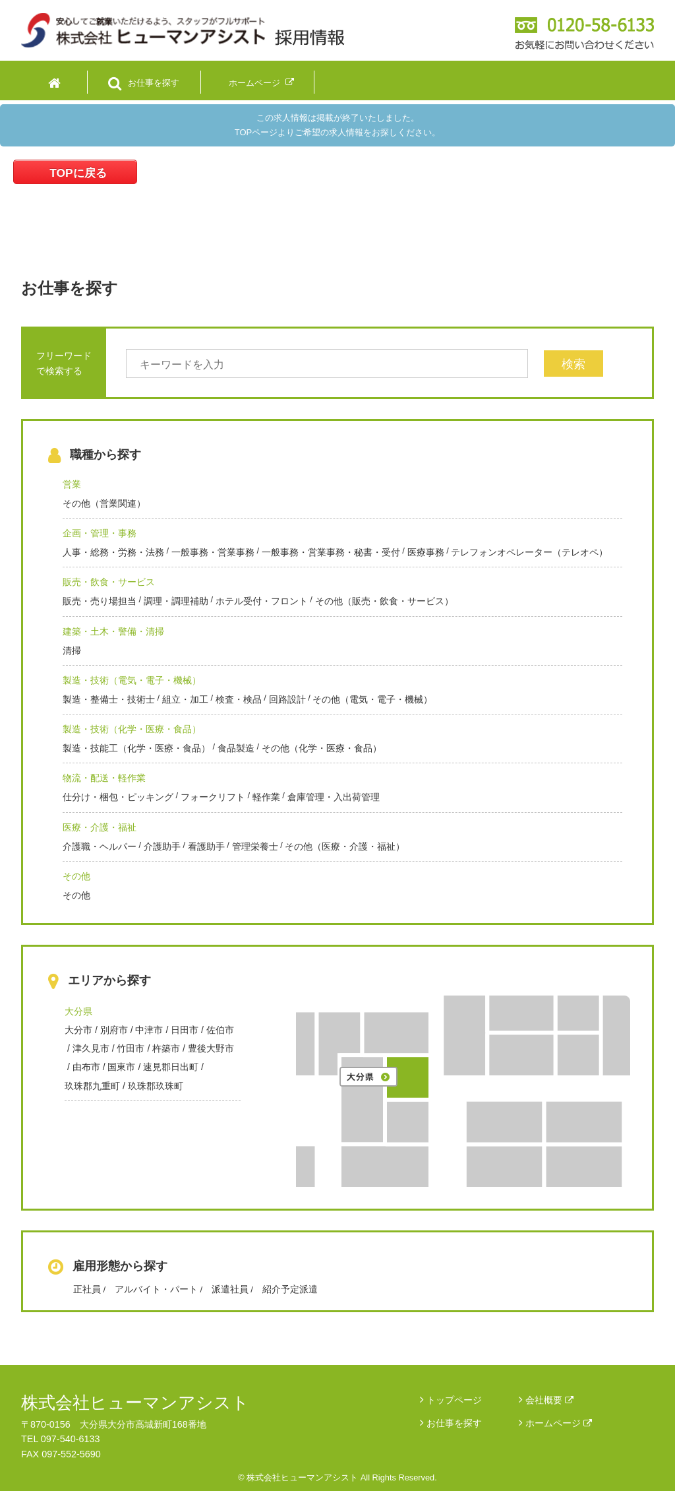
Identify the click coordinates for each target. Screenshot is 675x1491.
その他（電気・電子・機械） (372, 699)
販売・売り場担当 (99, 601)
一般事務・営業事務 (212, 552)
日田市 (184, 1030)
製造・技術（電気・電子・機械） (132, 680)
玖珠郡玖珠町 (155, 1086)
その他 (76, 876)
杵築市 (166, 1048)
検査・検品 (239, 699)
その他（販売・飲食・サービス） (384, 601)
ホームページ (558, 1423)
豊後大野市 (211, 1048)
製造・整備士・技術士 (109, 699)
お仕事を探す (454, 1423)
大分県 (78, 1011)
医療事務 (425, 552)
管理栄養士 (255, 846)
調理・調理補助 (176, 601)
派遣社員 (230, 1289)
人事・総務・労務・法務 (113, 552)
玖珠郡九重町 (92, 1086)
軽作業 (266, 797)
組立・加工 (185, 699)
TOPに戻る (77, 172)
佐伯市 (220, 1030)
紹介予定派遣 (290, 1289)
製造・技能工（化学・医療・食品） (136, 748)
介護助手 (162, 846)
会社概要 (549, 1400)
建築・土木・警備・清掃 (113, 631)
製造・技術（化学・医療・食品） (132, 729)
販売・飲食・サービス (109, 582)
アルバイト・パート (156, 1289)
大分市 (78, 1030)
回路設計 (287, 699)
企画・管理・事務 (99, 533)
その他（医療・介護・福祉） (345, 846)
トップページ (454, 1400)
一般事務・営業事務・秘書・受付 (331, 552)
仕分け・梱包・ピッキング (118, 797)
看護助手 (206, 846)
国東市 (121, 1067)
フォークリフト (213, 797)
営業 (72, 484)
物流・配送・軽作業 (104, 778)
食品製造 (236, 748)
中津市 (149, 1030)
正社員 (87, 1289)
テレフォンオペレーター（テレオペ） (529, 552)
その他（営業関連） (104, 503)
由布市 (86, 1067)
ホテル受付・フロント (262, 601)
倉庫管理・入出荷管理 (333, 797)
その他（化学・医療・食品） (322, 748)
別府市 (114, 1030)
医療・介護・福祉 (99, 827)
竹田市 (130, 1048)
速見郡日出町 (170, 1067)
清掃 (72, 650)
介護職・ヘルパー (99, 846)
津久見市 (91, 1048)
